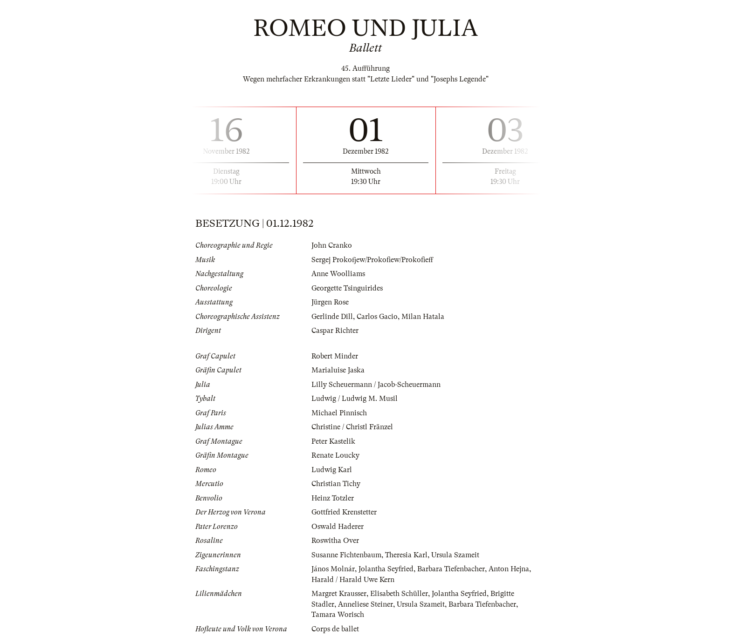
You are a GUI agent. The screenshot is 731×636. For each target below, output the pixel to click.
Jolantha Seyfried (386, 569)
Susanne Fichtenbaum (346, 555)
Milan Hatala (422, 316)
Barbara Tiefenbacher (451, 569)
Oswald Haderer (337, 526)
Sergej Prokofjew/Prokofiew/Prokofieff (372, 260)
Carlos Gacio (377, 316)
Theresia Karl (406, 555)
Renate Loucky (335, 455)
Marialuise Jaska (338, 370)
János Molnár (333, 569)
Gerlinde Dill (332, 316)
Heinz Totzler (332, 498)
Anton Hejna (509, 569)
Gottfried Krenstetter (344, 512)
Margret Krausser (338, 593)
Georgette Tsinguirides (347, 288)
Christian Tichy (335, 484)
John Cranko (331, 245)
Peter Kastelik (333, 441)
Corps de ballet (335, 629)
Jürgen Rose (330, 302)
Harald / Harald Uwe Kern (352, 579)
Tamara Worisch (337, 614)
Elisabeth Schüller (399, 593)
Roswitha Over (335, 540)
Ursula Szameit (455, 555)
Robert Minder (334, 356)
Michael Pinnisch (339, 413)
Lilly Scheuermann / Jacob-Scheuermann (376, 384)
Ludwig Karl (331, 470)
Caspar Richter (335, 330)
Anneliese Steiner (365, 604)
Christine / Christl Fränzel (352, 427)
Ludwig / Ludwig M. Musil (354, 398)
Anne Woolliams (338, 274)
